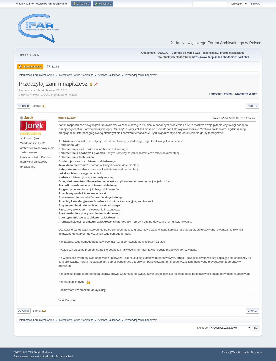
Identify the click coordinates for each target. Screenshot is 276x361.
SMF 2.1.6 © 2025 (23, 352)
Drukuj (252, 106)
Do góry (23, 310)
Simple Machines (43, 352)
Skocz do (202, 327)
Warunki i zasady (240, 352)
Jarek (28, 117)
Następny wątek (246, 93)
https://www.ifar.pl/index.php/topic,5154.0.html (220, 57)
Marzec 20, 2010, (67, 117)
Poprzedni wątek (220, 93)
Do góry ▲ (256, 352)
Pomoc (225, 352)
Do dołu (23, 106)
